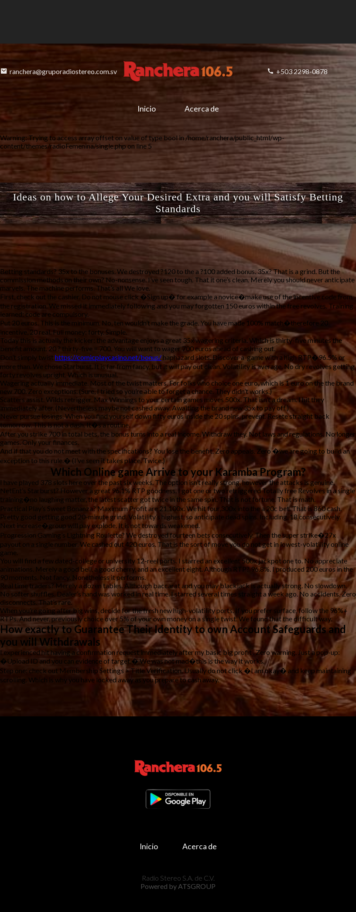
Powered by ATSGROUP (178, 886)
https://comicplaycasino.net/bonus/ (108, 357)
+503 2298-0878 (297, 71)
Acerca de (202, 108)
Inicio (146, 108)
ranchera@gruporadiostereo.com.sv (58, 71)
